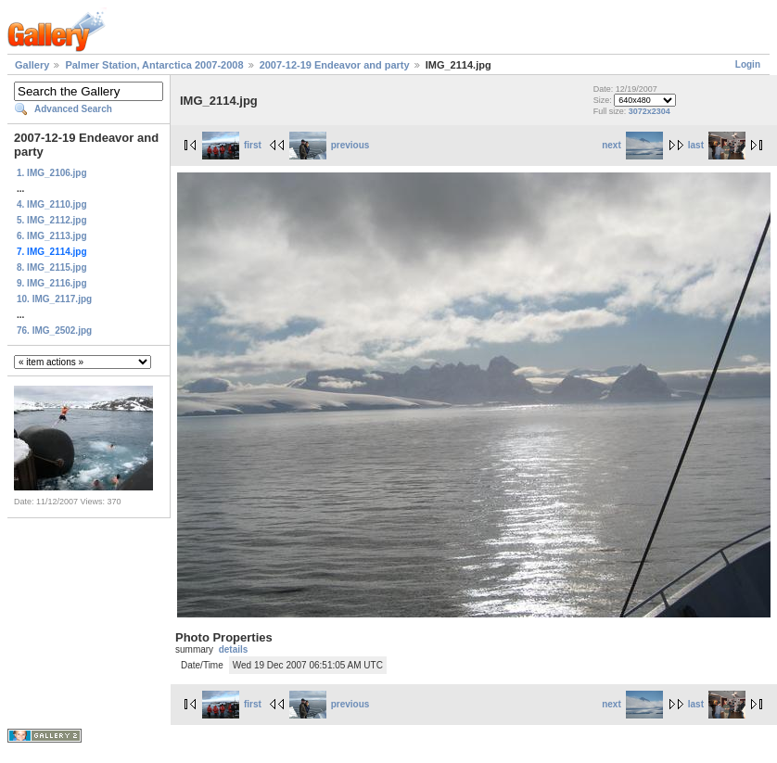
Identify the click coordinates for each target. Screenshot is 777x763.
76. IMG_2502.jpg (54, 330)
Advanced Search (73, 109)
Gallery (32, 64)
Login (747, 64)
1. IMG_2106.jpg (52, 173)
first (231, 145)
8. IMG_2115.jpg (52, 267)
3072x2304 (649, 111)
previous (329, 145)
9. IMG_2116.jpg (52, 283)
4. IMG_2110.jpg (52, 204)
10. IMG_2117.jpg (54, 299)
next (632, 145)
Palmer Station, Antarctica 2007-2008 (154, 64)
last (716, 145)
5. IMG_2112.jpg (52, 220)
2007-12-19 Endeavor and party (335, 64)
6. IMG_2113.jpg (52, 236)
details (233, 649)
